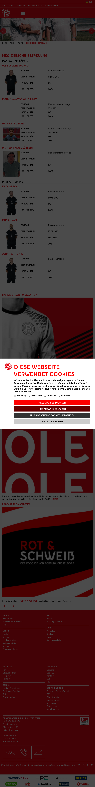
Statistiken (50, 395)
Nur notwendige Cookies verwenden (52, 415)
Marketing (64, 395)
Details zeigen (52, 421)
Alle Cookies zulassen (52, 402)
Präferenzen (35, 395)
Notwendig (20, 395)
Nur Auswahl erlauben (52, 409)
